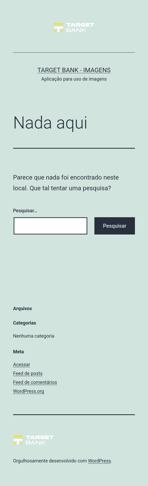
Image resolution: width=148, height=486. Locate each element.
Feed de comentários (35, 382)
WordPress (99, 460)
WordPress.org (28, 391)
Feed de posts (27, 373)
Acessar (21, 364)
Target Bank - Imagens (74, 70)
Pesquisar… (25, 210)
